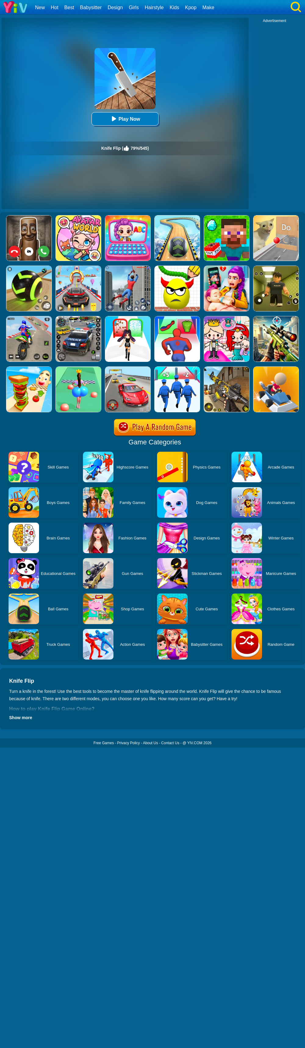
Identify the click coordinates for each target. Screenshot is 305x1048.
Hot (54, 7)
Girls (134, 7)
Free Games (103, 743)
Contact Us (170, 743)
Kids (174, 7)
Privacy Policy (128, 743)
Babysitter (91, 7)
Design (115, 7)
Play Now (125, 119)
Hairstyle (154, 7)
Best (69, 7)
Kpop (190, 7)
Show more (20, 717)
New (40, 7)
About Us (150, 743)
